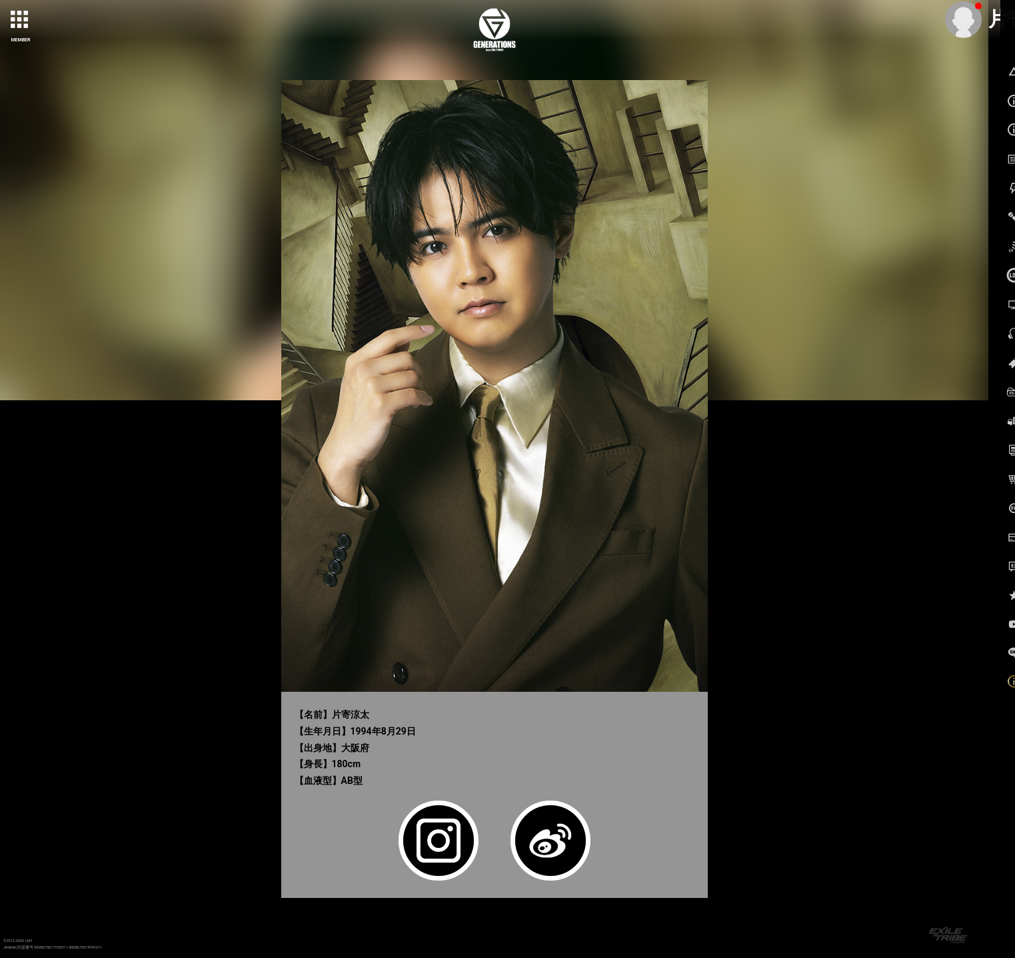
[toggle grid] (20, 20)
